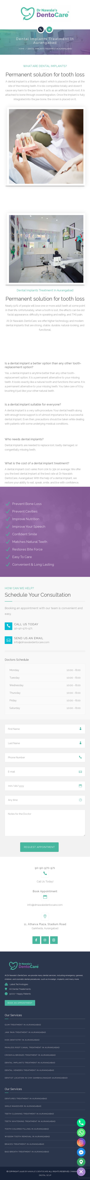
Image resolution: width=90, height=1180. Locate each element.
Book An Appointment (20, 1003)
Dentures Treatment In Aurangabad (26, 1098)
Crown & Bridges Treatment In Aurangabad (30, 1055)
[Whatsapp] (81, 1132)
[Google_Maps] (81, 1162)
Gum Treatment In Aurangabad (23, 1025)
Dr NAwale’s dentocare (36, 1171)
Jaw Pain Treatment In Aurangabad (25, 1032)
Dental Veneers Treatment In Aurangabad (29, 1070)
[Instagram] (81, 1142)
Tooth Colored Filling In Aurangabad (27, 1129)
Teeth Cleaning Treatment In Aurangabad (29, 1114)
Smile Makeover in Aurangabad (23, 1106)
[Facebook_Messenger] (81, 1152)
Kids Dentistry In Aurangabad (22, 1040)
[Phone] (81, 1122)
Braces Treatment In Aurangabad (24, 1144)
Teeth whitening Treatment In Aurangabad (30, 1121)
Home (21, 49)
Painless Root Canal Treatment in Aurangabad (32, 1047)
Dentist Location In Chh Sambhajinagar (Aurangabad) (36, 1078)
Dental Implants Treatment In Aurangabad (30, 1063)
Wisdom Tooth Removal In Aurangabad (27, 1136)
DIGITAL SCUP (45, 1175)
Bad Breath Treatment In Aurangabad (27, 1152)
